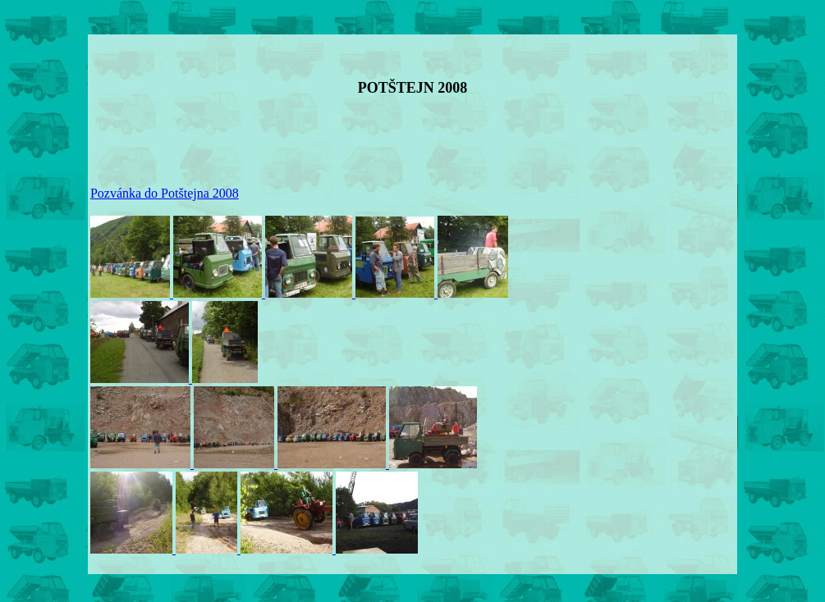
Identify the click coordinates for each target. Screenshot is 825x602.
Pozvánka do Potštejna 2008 (164, 193)
